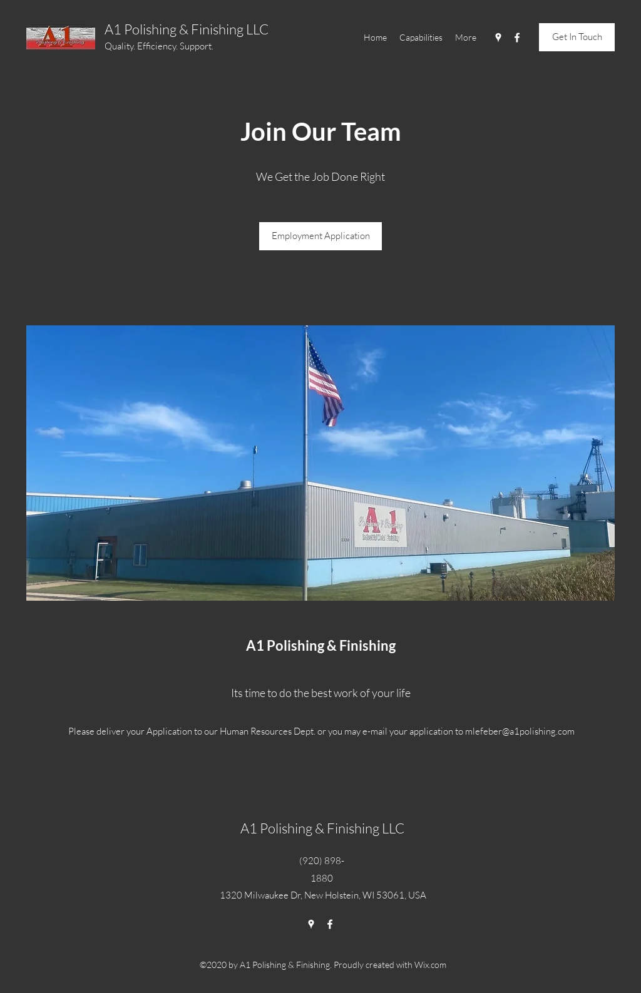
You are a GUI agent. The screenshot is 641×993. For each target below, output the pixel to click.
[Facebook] (517, 37)
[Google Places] (498, 37)
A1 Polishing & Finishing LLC (187, 29)
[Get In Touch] (577, 37)
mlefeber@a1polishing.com (520, 731)
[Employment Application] (320, 236)
